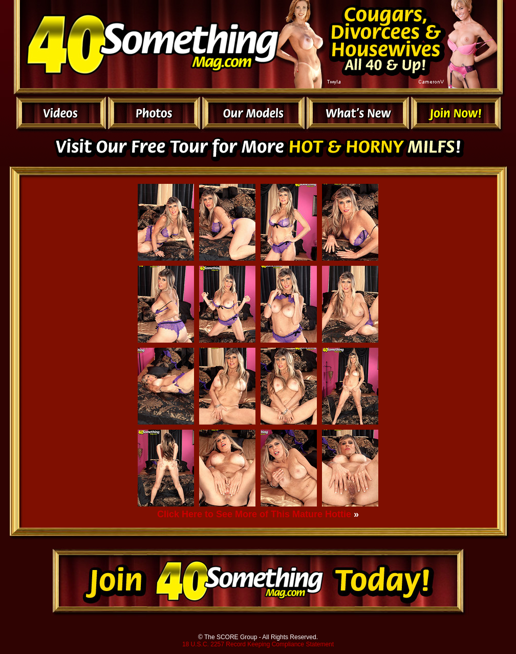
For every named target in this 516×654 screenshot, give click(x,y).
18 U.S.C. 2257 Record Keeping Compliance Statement (258, 644)
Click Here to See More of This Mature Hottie (254, 514)
